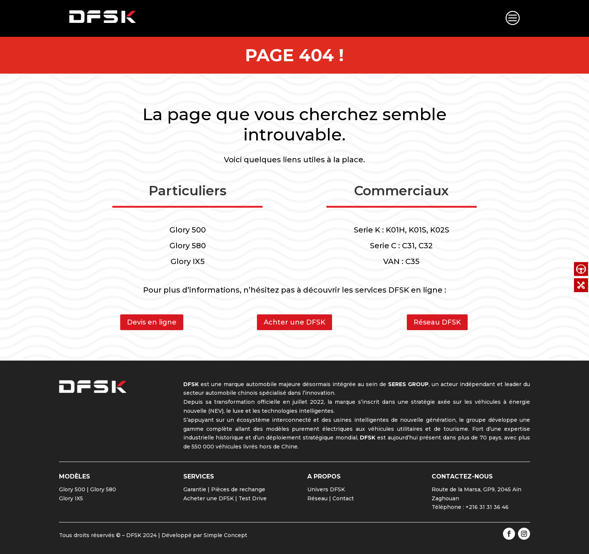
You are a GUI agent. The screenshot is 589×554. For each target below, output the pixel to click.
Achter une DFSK (294, 322)
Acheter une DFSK (208, 498)
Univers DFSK (326, 489)
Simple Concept (225, 535)
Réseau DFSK (437, 322)
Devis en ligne (152, 322)
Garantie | (197, 489)
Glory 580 (103, 489)
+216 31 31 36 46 (487, 507)
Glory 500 (72, 489)
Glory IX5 (71, 498)
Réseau (317, 498)
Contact (343, 498)
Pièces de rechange (238, 489)
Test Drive (253, 498)
